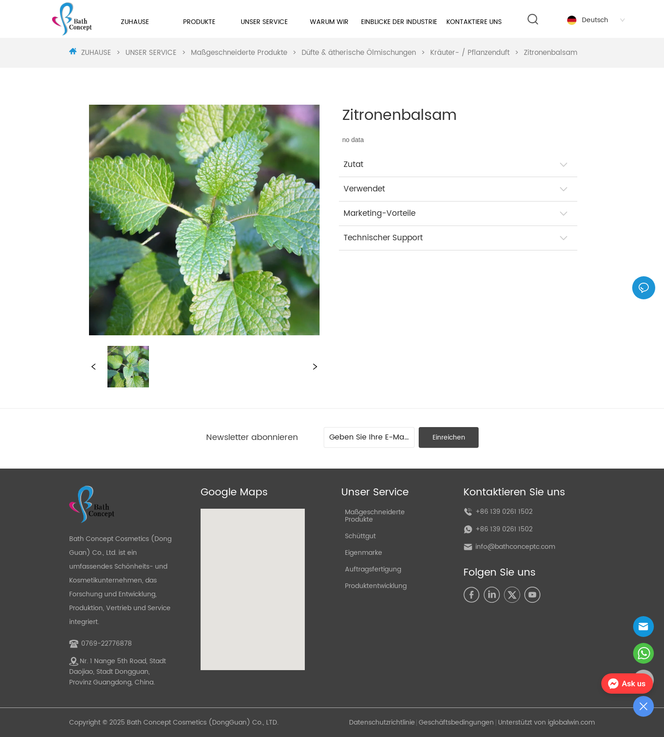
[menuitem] (199, 22)
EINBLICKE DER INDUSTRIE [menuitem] (399, 22)
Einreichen (449, 437)
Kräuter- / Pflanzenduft (470, 53)
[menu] (307, 22)
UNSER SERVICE (151, 53)
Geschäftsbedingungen (456, 722)
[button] (199, 22)
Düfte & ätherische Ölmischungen (358, 53)
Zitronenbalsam (549, 53)
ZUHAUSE (96, 53)
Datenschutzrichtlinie (382, 722)
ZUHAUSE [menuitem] (135, 22)
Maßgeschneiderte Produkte (239, 53)
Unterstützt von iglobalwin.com (546, 722)
